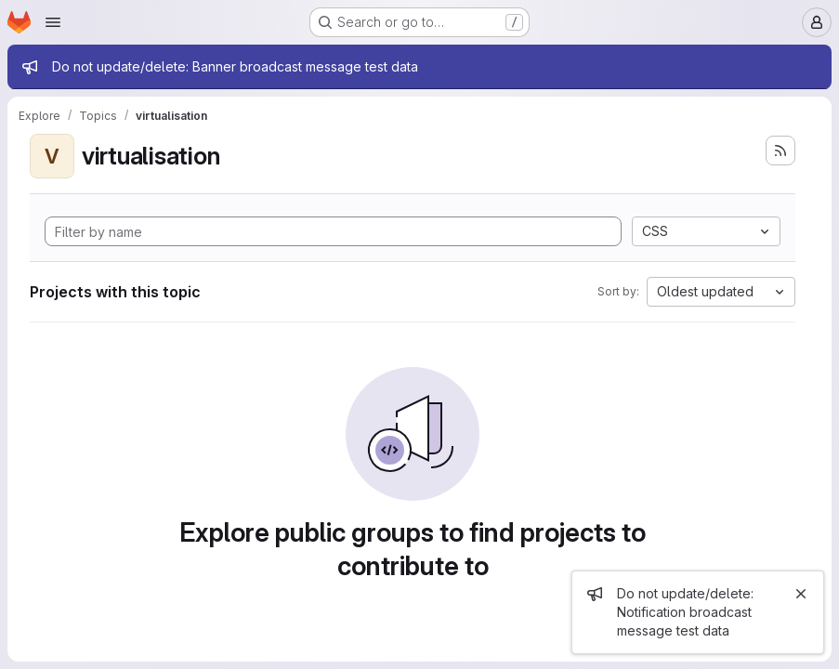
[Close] (801, 594)
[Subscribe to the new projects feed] (780, 150)
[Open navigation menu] (53, 22)
